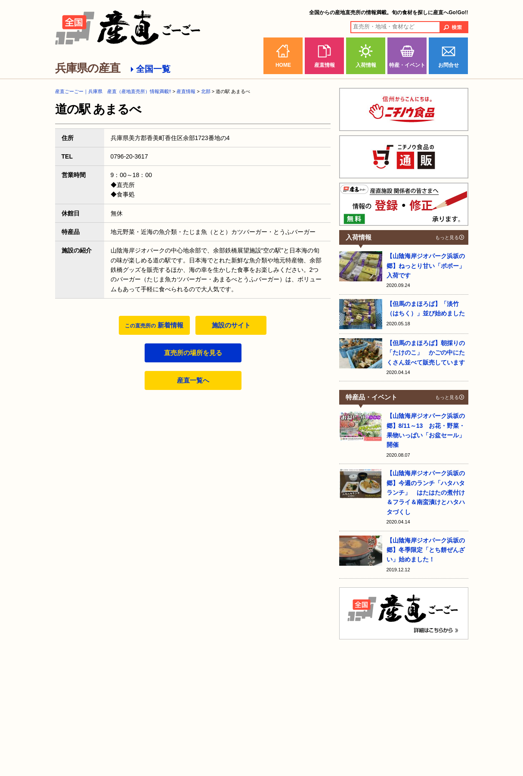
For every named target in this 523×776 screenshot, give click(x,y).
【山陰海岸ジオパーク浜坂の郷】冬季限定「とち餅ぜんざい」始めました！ (426, 550)
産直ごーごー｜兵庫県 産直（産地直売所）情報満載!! (113, 91)
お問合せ (448, 65)
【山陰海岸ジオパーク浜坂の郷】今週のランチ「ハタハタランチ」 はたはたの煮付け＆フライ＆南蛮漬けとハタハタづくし (426, 492)
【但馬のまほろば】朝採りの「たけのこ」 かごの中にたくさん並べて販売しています (426, 353)
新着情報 (154, 325)
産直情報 (324, 65)
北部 (205, 91)
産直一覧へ (193, 380)
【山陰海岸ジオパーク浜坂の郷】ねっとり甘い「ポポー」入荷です (426, 265)
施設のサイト (231, 325)
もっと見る (447, 237)
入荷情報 (366, 65)
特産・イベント (407, 65)
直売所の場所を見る (193, 352)
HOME (283, 65)
